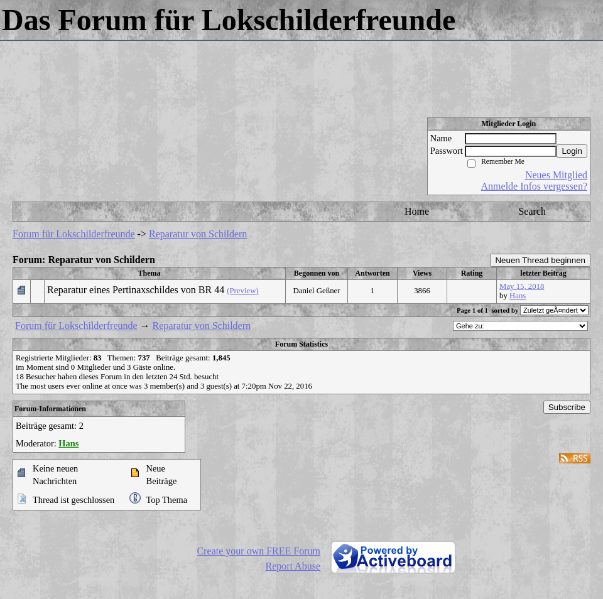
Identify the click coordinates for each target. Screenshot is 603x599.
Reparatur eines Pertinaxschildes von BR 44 (135, 289)
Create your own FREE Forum (258, 551)
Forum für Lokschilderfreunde (74, 234)
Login (572, 151)
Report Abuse (292, 566)
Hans (517, 295)
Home (417, 211)
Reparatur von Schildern (198, 234)
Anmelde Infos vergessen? (534, 186)
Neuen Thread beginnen (540, 260)
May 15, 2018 (521, 286)
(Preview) (242, 290)
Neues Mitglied (556, 175)
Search (532, 211)
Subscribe (566, 407)
